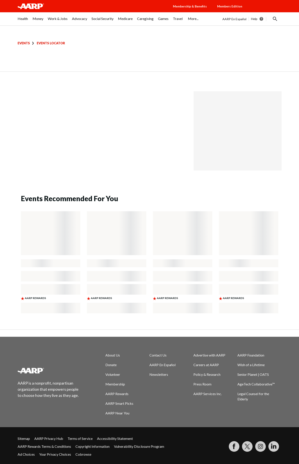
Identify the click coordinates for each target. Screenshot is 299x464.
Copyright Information (92, 446)
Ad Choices (26, 454)
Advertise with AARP (209, 355)
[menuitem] (23, 20)
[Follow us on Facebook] (234, 446)
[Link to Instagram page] (260, 446)
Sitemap (24, 438)
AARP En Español (234, 19)
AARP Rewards (116, 394)
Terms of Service (80, 438)
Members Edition (229, 6)
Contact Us (158, 355)
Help (254, 19)
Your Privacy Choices (55, 454)
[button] (266, 10)
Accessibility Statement (115, 438)
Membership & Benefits (190, 6)
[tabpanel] (252, 18)
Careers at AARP (206, 365)
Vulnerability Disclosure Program (139, 446)
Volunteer (112, 374)
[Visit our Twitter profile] (247, 446)
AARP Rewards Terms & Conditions (44, 446)
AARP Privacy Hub (48, 438)
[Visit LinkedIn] (273, 446)
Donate (111, 365)
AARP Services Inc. (207, 394)
